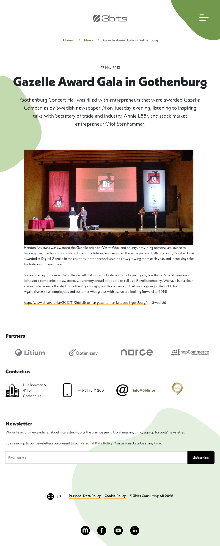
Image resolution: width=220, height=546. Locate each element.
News (88, 40)
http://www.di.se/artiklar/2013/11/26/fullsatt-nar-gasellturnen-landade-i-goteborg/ (85, 302)
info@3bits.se (144, 390)
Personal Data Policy (96, 443)
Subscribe (201, 457)
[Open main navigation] (194, 20)
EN (56, 496)
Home (68, 40)
